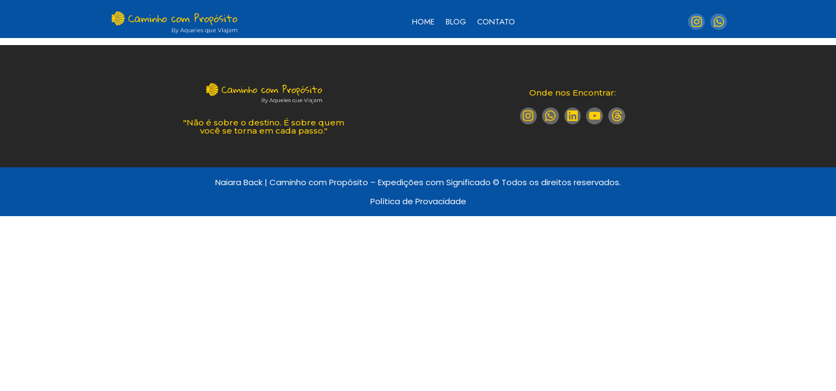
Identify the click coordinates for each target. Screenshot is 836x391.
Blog (456, 22)
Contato (496, 22)
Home (423, 22)
